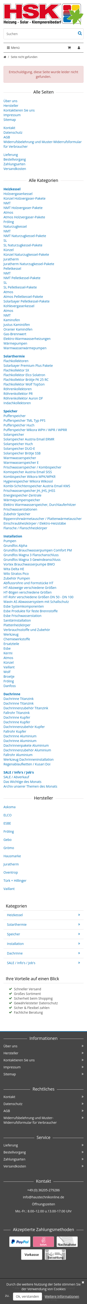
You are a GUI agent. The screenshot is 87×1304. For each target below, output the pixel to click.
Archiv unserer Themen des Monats (30, 786)
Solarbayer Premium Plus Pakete (28, 365)
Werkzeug (10, 634)
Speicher (43, 934)
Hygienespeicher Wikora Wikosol (28, 481)
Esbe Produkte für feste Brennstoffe (30, 611)
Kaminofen (11, 320)
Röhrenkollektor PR (18, 393)
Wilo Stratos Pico (16, 573)
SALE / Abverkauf (16, 777)
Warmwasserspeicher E (21, 462)
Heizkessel (43, 915)
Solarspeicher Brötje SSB (22, 453)
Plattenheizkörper (16, 625)
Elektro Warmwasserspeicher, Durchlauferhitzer (39, 504)
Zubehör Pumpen (16, 578)
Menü (13, 47)
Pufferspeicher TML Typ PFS (24, 420)
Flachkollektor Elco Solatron (24, 375)
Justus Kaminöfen (16, 324)
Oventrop (10, 872)
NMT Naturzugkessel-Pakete (24, 236)
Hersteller (10, 105)
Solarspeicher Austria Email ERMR (28, 439)
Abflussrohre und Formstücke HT (28, 583)
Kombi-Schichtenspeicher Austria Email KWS (36, 486)
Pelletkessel (12, 268)
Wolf (6, 672)
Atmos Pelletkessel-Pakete (23, 296)
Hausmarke (12, 856)
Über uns (10, 101)
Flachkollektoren (15, 361)
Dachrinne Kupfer (16, 717)
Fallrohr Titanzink (16, 712)
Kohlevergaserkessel (18, 306)
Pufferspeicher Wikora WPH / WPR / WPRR (35, 430)
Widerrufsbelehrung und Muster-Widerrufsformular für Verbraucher (43, 1120)
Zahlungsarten (14, 164)
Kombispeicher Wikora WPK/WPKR (29, 476)
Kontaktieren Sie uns (19, 110)
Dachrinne (43, 953)
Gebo (7, 839)
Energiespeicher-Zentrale (22, 495)
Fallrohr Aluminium (17, 755)
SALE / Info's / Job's (43, 963)
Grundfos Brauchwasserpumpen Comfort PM (37, 550)
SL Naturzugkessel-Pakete (22, 245)
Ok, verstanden (27, 1296)
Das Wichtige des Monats (22, 781)
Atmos (8, 212)
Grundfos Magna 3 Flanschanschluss (31, 555)
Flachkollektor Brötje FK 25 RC (25, 379)
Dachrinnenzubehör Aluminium (27, 750)
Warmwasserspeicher (19, 458)
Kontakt (9, 128)
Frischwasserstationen (20, 509)
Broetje (8, 676)
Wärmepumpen (15, 343)
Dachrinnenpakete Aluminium (26, 745)
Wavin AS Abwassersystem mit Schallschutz (36, 601)
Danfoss (9, 686)
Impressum (12, 115)
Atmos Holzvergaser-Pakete (24, 217)
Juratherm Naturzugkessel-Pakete (28, 264)
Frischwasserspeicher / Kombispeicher (32, 467)
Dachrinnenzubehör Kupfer (24, 726)
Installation (43, 943)
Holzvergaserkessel (17, 193)
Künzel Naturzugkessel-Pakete (26, 254)
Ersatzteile (11, 643)
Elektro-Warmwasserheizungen (27, 338)
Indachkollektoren (17, 403)
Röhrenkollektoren (17, 389)
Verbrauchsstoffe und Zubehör (26, 629)
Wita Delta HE (13, 569)
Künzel (8, 250)
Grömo (8, 848)
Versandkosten (14, 168)
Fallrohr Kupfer (14, 731)
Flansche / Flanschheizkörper (25, 528)
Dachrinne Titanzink (18, 698)
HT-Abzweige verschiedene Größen (29, 587)
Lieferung (10, 154)
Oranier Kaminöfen (17, 329)
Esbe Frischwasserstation (22, 615)
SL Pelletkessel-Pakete (20, 287)
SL (5, 240)
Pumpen (9, 541)
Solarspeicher (13, 434)
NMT (7, 203)
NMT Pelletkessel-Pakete (21, 278)
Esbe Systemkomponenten (23, 606)
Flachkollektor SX (16, 370)
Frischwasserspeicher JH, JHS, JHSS (29, 490)
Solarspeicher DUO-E (19, 448)
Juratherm (11, 259)
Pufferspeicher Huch (18, 425)
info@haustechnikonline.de (43, 1197)
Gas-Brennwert (14, 334)
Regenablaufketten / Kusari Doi (26, 764)
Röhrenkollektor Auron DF (23, 398)
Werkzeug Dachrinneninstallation (28, 759)
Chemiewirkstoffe (16, 639)
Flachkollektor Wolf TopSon (24, 384)
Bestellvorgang (14, 159)
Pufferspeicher (14, 416)
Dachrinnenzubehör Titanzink (25, 708)
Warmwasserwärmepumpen (24, 348)
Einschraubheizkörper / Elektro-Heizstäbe (34, 523)
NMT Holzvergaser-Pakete (22, 207)
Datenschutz (12, 132)
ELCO (7, 815)
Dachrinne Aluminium (19, 736)
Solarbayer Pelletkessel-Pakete (26, 301)
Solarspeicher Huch (18, 444)
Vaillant (9, 667)
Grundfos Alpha (15, 545)
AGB (6, 137)
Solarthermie (43, 924)
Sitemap (9, 119)
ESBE (7, 823)
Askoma (9, 807)
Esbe (7, 648)
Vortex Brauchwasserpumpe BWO (29, 564)
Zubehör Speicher (16, 514)
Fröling (8, 222)
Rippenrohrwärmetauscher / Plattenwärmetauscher (42, 518)
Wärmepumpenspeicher (21, 500)
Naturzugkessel (15, 226)
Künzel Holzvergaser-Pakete (24, 198)
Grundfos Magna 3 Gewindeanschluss (32, 559)
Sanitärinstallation (17, 620)
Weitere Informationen (62, 1296)
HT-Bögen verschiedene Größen (27, 592)
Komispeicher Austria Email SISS (27, 472)
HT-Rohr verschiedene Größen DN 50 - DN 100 (38, 597)
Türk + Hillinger (14, 880)
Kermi (8, 653)
